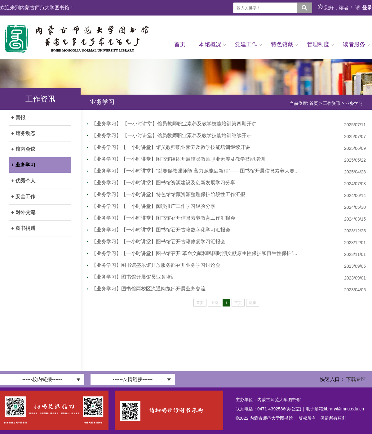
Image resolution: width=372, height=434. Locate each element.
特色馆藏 (284, 44)
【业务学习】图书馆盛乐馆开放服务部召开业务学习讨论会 (155, 265)
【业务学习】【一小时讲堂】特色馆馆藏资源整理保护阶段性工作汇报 (168, 194)
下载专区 (356, 379)
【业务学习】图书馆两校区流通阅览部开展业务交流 (148, 288)
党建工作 (248, 44)
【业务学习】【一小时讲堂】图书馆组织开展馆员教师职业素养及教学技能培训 (178, 159)
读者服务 (356, 44)
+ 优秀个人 (23, 180)
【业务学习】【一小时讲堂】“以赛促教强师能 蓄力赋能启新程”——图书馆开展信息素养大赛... (195, 170)
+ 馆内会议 (23, 149)
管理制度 (320, 44)
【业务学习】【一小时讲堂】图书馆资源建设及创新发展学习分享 (163, 182)
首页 (179, 44)
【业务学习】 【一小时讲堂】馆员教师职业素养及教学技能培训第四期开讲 (173, 123)
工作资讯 (331, 103)
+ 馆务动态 (23, 133)
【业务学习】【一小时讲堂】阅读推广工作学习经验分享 (153, 206)
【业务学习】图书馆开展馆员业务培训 (133, 277)
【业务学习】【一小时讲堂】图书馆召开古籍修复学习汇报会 (158, 241)
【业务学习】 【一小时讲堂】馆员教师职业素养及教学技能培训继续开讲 (171, 135)
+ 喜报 (18, 117)
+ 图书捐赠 (23, 228)
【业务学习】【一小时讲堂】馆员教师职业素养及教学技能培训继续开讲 (170, 147)
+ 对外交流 (23, 212)
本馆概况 (212, 44)
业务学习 (354, 103)
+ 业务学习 (23, 165)
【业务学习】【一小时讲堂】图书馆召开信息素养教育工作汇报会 (163, 218)
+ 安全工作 (23, 196)
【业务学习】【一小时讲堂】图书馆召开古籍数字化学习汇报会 (160, 229)
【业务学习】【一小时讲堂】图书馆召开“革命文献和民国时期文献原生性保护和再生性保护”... (194, 253)
